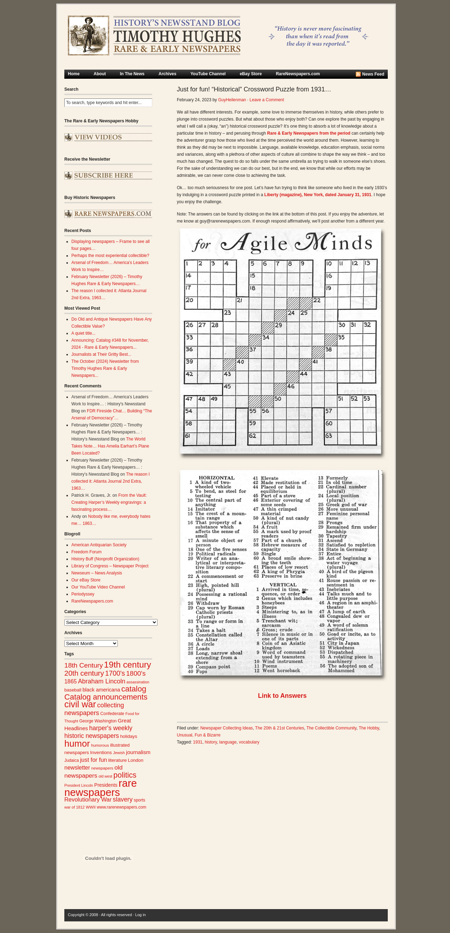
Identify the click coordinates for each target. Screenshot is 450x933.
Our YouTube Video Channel (98, 587)
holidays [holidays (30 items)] (128, 736)
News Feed (373, 74)
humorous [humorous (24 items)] (100, 745)
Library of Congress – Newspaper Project (109, 566)
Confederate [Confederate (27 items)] (112, 713)
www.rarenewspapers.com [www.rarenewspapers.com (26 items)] (121, 807)
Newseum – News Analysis (96, 573)
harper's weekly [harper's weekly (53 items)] (110, 728)
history (211, 742)
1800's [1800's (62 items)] (136, 673)
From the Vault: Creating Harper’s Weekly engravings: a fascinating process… (109, 502)
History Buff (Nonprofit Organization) (105, 558)
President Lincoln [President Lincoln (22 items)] (78, 785)
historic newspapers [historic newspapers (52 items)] (91, 735)
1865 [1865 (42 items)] (70, 681)
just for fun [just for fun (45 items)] (93, 760)
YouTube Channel (208, 73)
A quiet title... (83, 333)
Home (73, 73)
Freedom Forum (86, 551)
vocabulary (249, 742)
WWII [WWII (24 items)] (91, 807)
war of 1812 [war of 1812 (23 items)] (74, 807)
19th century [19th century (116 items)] (127, 664)
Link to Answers (282, 695)
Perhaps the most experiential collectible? (110, 255)
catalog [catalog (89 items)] (133, 688)
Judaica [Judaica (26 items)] (71, 760)
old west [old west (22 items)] (105, 776)
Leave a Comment (267, 99)
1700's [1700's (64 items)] (115, 673)
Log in (140, 915)
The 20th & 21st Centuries (279, 728)
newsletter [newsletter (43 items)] (77, 767)
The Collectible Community (331, 728)
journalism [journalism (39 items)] (138, 752)
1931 (197, 742)
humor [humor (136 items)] (77, 743)
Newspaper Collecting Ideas (226, 728)
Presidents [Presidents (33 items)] (105, 785)
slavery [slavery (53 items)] (123, 799)
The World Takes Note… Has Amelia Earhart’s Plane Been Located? (110, 446)
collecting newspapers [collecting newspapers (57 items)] (94, 708)
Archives (167, 73)
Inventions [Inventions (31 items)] (101, 752)
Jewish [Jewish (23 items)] (119, 753)
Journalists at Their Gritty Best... (101, 354)
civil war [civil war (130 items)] (80, 704)
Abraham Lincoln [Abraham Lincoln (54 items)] (102, 681)
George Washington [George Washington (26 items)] (97, 721)
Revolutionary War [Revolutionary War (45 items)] (87, 799)
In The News (132, 73)
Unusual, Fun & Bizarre (198, 735)
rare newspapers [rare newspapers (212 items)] (100, 787)
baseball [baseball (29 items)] (72, 690)
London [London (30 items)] (135, 760)
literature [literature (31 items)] (117, 760)
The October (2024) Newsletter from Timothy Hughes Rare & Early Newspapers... (105, 368)
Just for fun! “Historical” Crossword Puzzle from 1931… (254, 89)
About (100, 73)
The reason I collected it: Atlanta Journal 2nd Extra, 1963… (110, 481)
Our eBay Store (86, 580)
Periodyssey (82, 594)
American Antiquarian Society (99, 544)
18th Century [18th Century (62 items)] (83, 665)
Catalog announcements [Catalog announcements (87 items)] (105, 697)
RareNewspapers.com (298, 73)
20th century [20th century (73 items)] (84, 673)
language (228, 742)
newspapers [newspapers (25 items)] (102, 768)
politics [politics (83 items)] (125, 775)
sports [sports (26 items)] (139, 800)
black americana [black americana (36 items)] (101, 690)
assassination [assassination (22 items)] (138, 682)
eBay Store (251, 73)
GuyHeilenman (232, 99)
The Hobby (369, 728)
